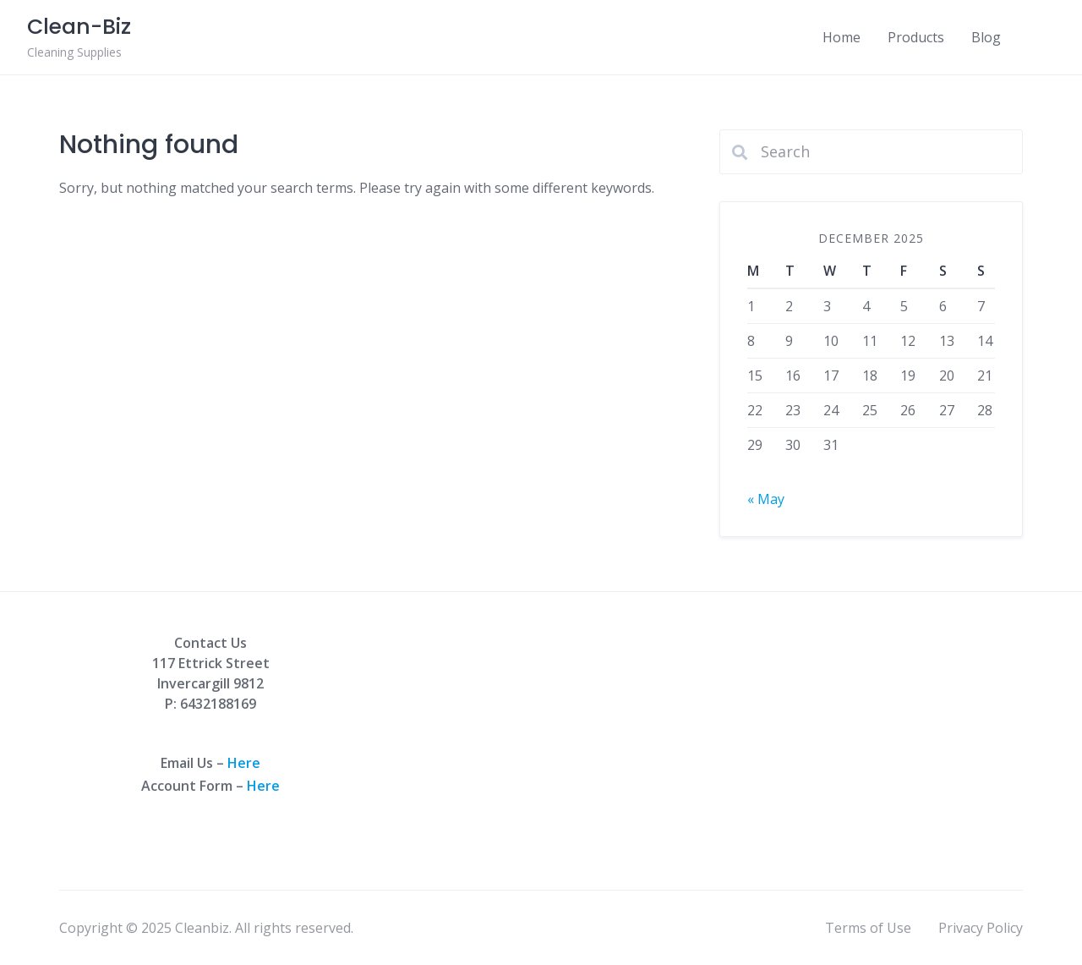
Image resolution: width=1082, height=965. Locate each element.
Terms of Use (868, 927)
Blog (986, 37)
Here (243, 763)
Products (916, 37)
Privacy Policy (980, 927)
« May (765, 499)
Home (841, 37)
